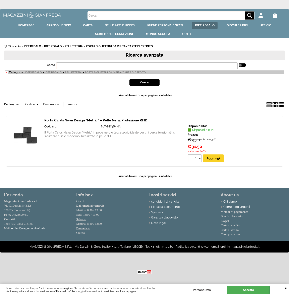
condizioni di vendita (165, 201)
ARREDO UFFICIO (58, 25)
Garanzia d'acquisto (164, 217)
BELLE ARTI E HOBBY (120, 25)
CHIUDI (286, 288)
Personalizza (202, 290)
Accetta (248, 290)
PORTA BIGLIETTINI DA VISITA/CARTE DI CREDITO (115, 72)
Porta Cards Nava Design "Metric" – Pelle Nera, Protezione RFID (95, 120)
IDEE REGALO (205, 25)
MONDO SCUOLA (158, 34)
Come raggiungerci (236, 207)
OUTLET (188, 34)
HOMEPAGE (26, 25)
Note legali (158, 223)
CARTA (88, 25)
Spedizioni (158, 212)
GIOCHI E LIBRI (237, 25)
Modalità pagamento (165, 207)
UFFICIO (265, 25)
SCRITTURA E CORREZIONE (114, 34)
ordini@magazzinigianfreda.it (29, 228)
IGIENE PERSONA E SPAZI (165, 25)
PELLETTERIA (73, 72)
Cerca (51, 65)
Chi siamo (230, 201)
